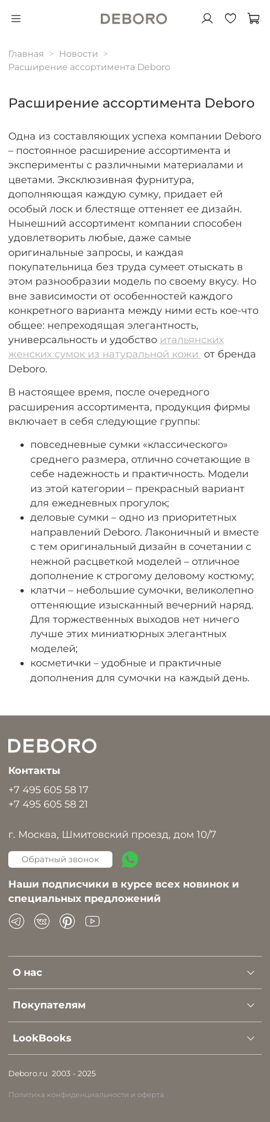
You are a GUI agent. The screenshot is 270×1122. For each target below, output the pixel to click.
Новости (78, 54)
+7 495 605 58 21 (48, 804)
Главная (26, 54)
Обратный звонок (60, 859)
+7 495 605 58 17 (48, 789)
